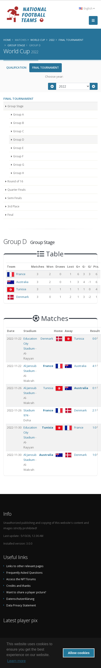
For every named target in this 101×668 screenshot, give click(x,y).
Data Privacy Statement (21, 605)
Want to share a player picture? (26, 592)
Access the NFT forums (21, 579)
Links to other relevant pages (25, 566)
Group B (18, 123)
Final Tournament (45, 68)
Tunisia (21, 289)
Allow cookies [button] (79, 653)
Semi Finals (14, 198)
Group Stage (15, 106)
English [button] (87, 8)
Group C (18, 131)
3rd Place (13, 206)
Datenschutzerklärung (20, 599)
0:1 (94, 388)
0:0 (94, 338)
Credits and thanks (18, 585)
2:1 (94, 410)
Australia (22, 282)
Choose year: (54, 76)
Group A (18, 114)
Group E (18, 148)
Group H (18, 173)
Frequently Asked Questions (24, 572)
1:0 (94, 427)
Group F (18, 156)
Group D (18, 139)
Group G (18, 164)
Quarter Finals (16, 189)
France (20, 274)
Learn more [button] (16, 661)
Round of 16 (15, 181)
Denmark (22, 297)
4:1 (94, 366)
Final (10, 214)
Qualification (16, 68)
